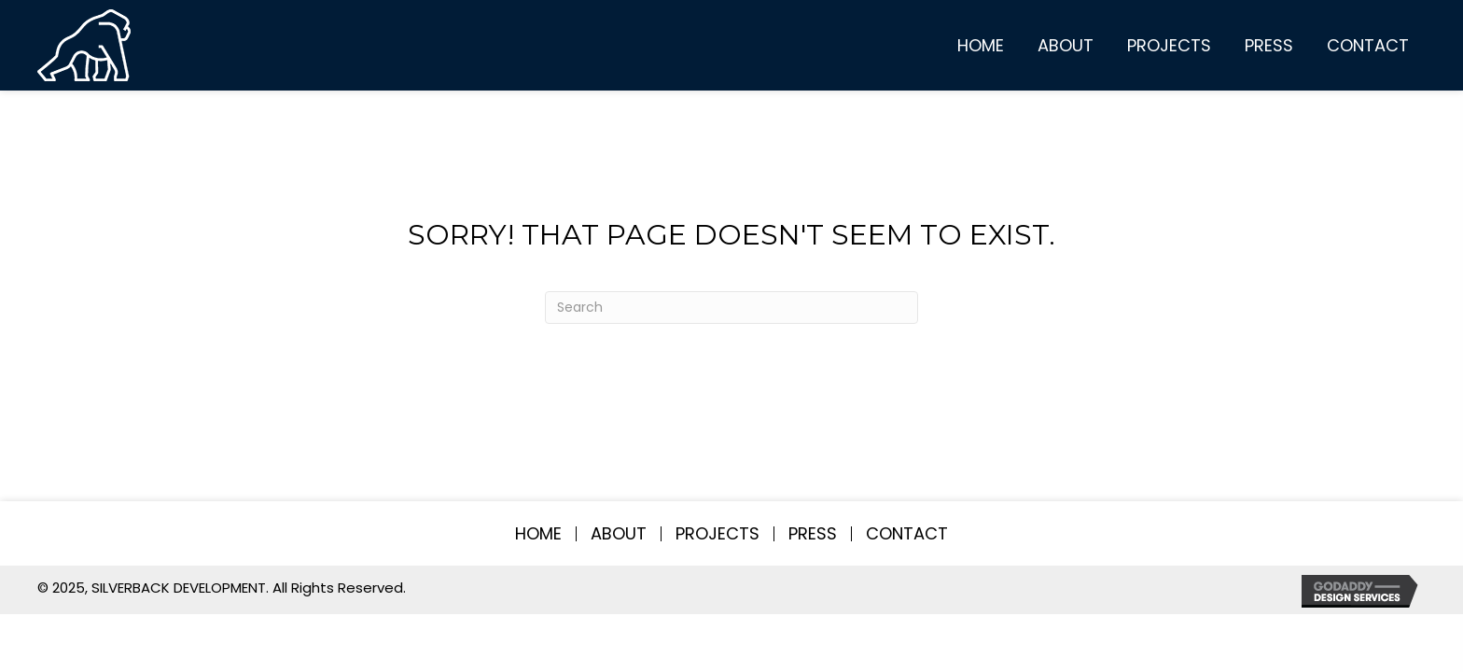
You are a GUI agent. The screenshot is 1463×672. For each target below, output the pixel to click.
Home (538, 533)
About (619, 533)
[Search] (731, 307)
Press (812, 533)
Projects (717, 533)
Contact (907, 533)
